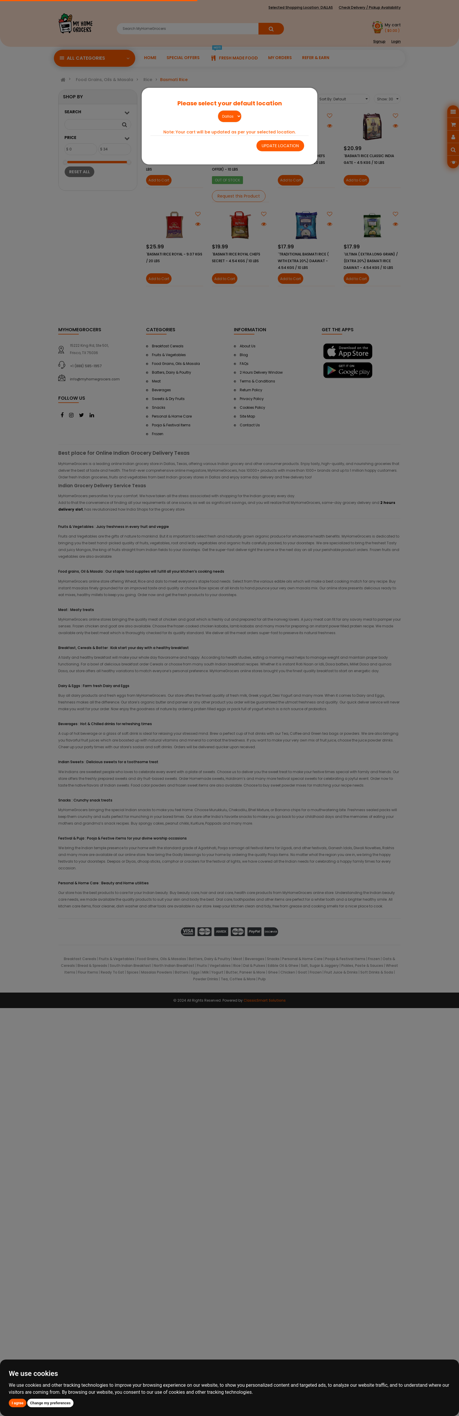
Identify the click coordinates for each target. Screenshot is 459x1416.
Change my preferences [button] (50, 1403)
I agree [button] (17, 1403)
